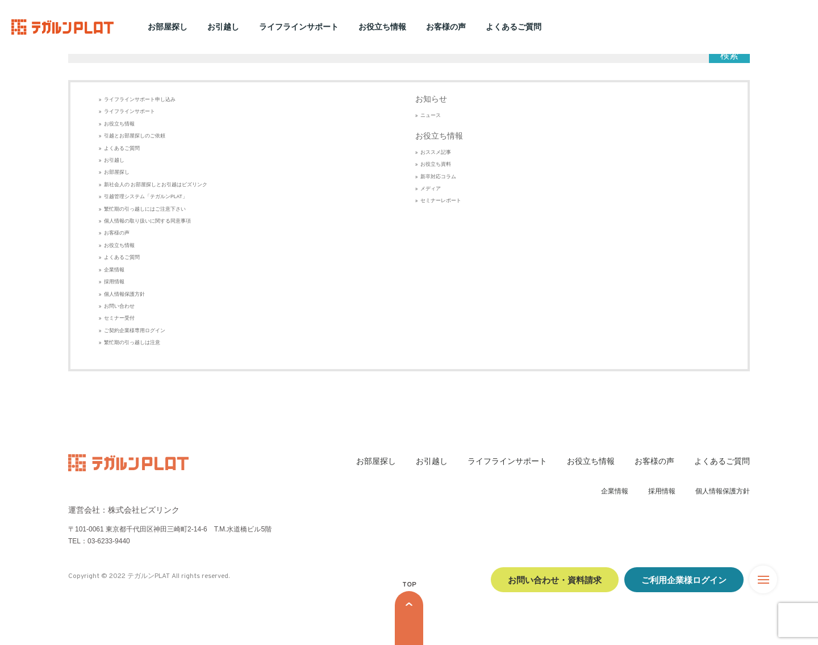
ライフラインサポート (299, 26)
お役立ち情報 (382, 26)
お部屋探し (167, 26)
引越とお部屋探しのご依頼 (134, 136)
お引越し (223, 26)
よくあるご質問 (513, 26)
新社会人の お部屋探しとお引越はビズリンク (155, 184)
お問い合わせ (119, 306)
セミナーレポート (440, 200)
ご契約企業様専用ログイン (134, 330)
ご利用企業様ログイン (684, 579)
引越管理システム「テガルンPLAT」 (145, 196)
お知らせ (431, 98)
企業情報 (114, 270)
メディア (430, 188)
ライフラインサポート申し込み (140, 99)
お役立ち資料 (435, 164)
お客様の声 (446, 26)
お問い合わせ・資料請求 (555, 579)
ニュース (430, 115)
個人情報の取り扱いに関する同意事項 (147, 221)
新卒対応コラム (438, 176)
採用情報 (114, 281)
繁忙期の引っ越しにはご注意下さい (145, 209)
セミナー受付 (119, 318)
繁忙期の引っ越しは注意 (132, 342)
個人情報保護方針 (124, 294)
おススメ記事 (435, 152)
